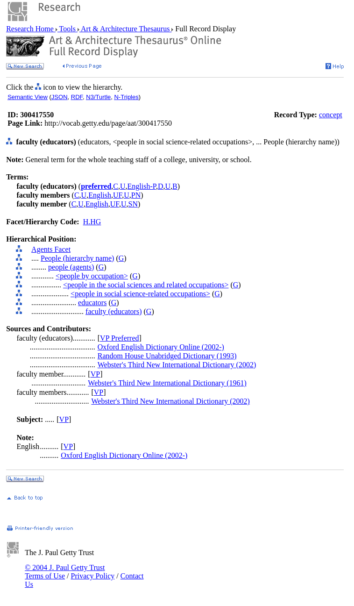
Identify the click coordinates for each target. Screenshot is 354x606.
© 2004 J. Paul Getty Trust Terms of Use (65, 571)
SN (133, 204)
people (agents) (71, 267)
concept (330, 115)
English (99, 195)
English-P (141, 186)
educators (92, 303)
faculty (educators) (113, 311)
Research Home (31, 29)
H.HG (92, 222)
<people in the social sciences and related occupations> (145, 285)
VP (95, 374)
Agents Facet (51, 249)
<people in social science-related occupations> (140, 294)
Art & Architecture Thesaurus (125, 29)
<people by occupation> (92, 276)
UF (117, 195)
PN (136, 195)
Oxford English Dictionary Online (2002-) (161, 347)
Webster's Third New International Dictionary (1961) (167, 383)
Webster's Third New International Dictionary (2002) (177, 365)
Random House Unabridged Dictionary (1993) (167, 356)
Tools (67, 29)
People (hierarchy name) (77, 258)
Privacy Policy (93, 576)
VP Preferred (119, 338)
